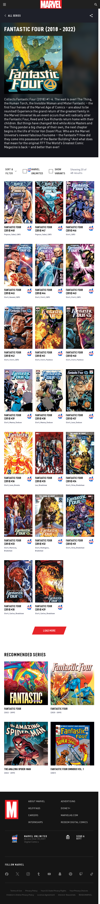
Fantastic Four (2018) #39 (12, 417)
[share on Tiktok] (91, 874)
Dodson (19, 422)
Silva (73, 485)
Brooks (17, 485)
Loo (36, 485)
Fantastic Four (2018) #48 (12, 229)
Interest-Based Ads (67, 895)
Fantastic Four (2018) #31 (74, 542)
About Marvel (36, 801)
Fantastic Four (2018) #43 (74, 291)
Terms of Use (16, 890)
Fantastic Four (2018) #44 (43, 291)
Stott (42, 297)
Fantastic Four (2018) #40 (74, 354)
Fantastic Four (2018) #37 (74, 417)
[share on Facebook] (6, 874)
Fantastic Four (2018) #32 (43, 542)
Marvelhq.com (69, 815)
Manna (12, 422)
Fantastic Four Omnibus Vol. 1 (67, 769)
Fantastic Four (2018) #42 (12, 354)
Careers (33, 815)
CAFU (19, 234)
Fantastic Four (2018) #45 (12, 291)
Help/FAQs (34, 808)
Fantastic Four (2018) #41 (43, 354)
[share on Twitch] (81, 874)
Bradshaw (43, 485)
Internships (35, 822)
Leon (73, 422)
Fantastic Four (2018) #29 (43, 607)
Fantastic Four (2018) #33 (12, 542)
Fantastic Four (12, 708)
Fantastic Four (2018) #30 (12, 607)
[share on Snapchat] (60, 874)
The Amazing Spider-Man (17, 769)
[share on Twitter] (17, 874)
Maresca (12, 547)
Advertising (68, 801)
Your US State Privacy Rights (53, 890)
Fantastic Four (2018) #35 (43, 479)
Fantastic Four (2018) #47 (43, 229)
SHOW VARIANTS (60, 171)
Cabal (13, 234)
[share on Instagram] (28, 874)
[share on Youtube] (49, 874)
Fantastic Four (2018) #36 (12, 479)
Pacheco (49, 359)
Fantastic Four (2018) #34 (74, 479)
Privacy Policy (31, 890)
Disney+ (65, 808)
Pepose (7, 234)
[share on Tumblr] (38, 874)
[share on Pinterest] (70, 874)
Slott (68, 234)
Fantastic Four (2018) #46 (74, 229)
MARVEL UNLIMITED (37, 171)
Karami (12, 297)
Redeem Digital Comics (74, 822)
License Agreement (46, 895)
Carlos (12, 613)
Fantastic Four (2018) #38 (43, 417)
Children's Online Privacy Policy (20, 895)
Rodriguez (44, 547)
